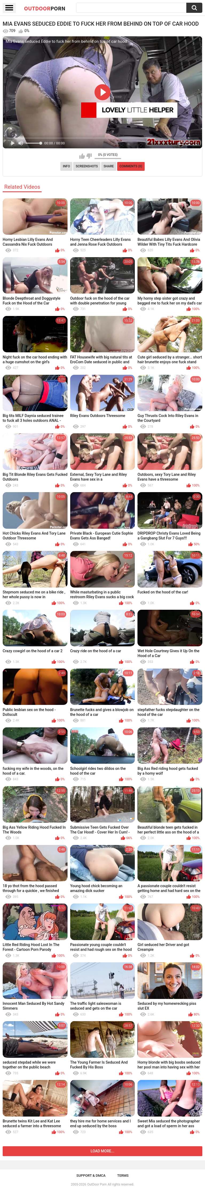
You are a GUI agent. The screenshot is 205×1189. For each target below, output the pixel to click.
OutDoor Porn (97, 1184)
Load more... (103, 1151)
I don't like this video (89, 156)
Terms (123, 1175)
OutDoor (44, 8)
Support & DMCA (90, 1175)
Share (109, 166)
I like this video (82, 156)
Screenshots (87, 166)
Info (66, 166)
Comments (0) (131, 166)
